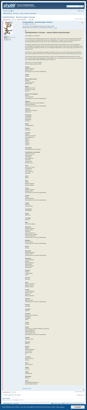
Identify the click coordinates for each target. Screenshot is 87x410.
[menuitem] (12, 11)
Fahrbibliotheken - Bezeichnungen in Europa (18, 17)
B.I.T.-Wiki (54, 27)
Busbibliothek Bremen (27, 388)
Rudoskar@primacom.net (76, 53)
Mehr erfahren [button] (60, 407)
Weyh (5, 34)
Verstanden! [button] (77, 407)
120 (8, 36)
